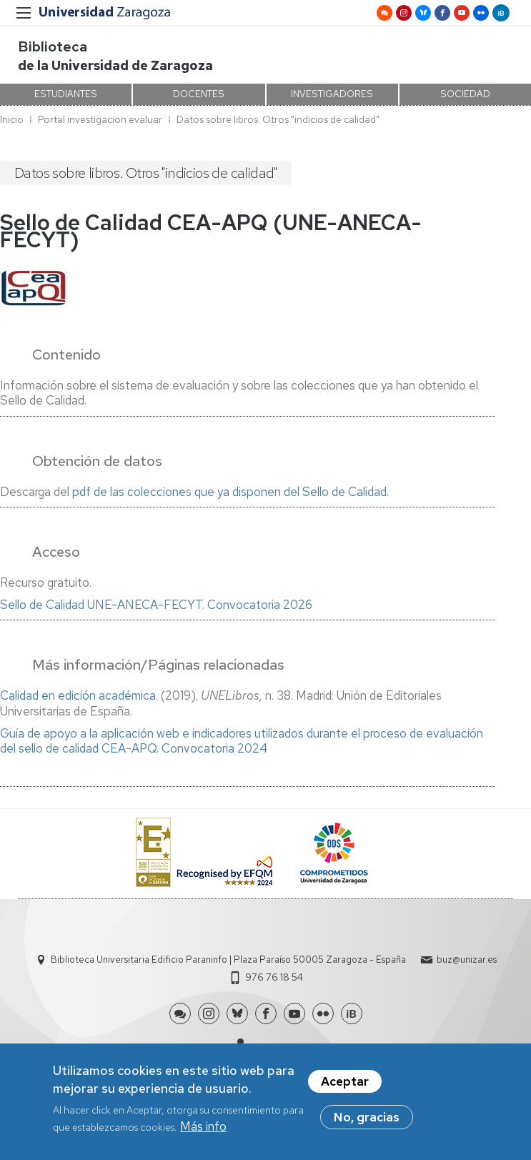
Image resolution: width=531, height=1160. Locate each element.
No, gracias (367, 1122)
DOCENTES (198, 94)
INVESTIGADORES (332, 94)
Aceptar (345, 1086)
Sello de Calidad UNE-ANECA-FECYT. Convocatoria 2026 (156, 605)
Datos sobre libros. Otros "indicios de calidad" (278, 119)
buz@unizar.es (467, 959)
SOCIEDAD (465, 94)
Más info (203, 1131)
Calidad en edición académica (78, 695)
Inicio (12, 119)
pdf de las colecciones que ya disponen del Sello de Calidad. (230, 492)
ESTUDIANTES (65, 94)
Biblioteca (52, 46)
